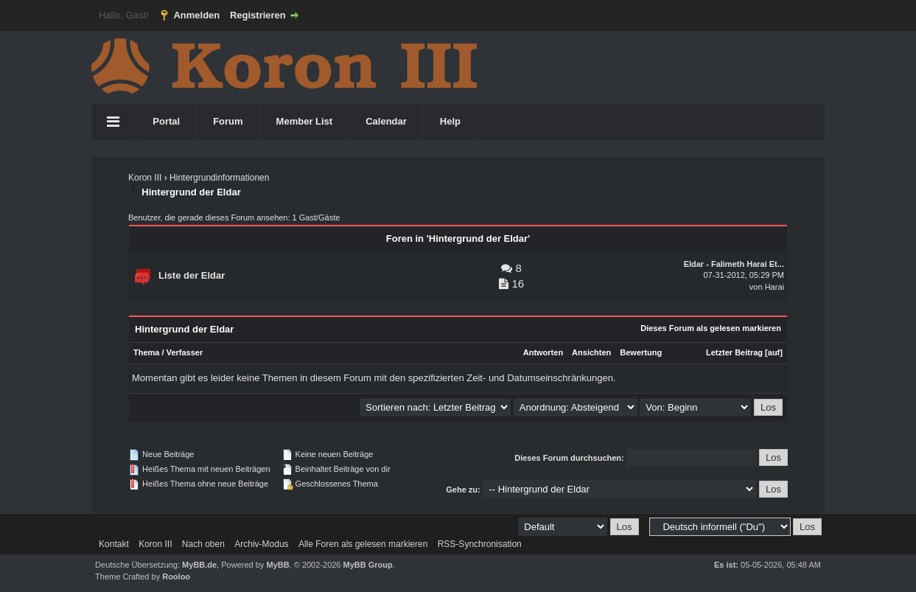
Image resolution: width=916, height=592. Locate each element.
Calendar (386, 121)
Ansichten (591, 352)
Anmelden (196, 15)
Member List (304, 121)
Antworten (543, 352)
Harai (774, 286)
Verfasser (185, 352)
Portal (166, 121)
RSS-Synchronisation (480, 544)
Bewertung (641, 352)
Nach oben (203, 544)
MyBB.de (199, 564)
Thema (146, 352)
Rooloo (176, 576)
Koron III (144, 178)
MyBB (277, 564)
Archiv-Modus (261, 544)
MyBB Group (368, 564)
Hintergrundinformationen (219, 178)
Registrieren (258, 15)
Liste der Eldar (191, 275)
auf (774, 352)
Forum (227, 121)
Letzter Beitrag (734, 352)
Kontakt (114, 544)
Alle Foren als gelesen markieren (362, 544)
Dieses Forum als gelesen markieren (710, 328)
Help (450, 121)
